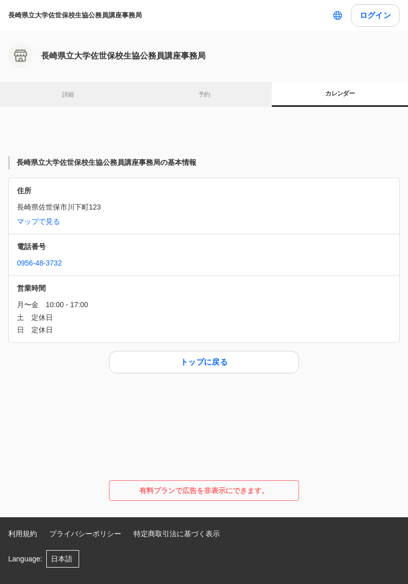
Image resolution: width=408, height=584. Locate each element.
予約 (204, 94)
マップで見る (38, 221)
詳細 (68, 94)
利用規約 (22, 534)
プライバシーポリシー (85, 534)
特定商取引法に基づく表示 (177, 534)
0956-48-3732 (39, 263)
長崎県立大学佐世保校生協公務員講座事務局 (75, 15)
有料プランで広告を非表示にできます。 (204, 490)
